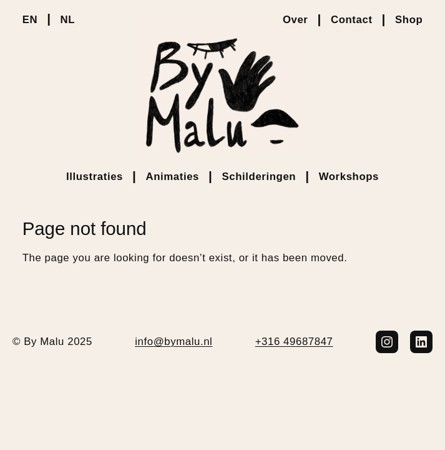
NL (68, 20)
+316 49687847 (294, 342)
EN (30, 20)
